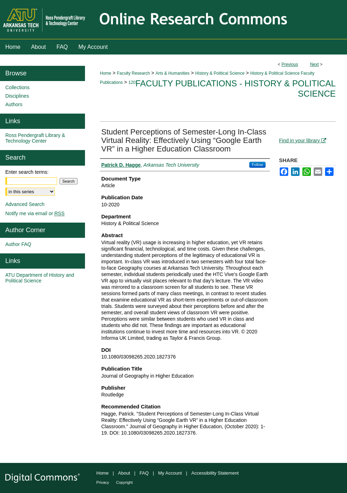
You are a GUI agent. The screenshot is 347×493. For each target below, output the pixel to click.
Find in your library (302, 140)
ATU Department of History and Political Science (39, 277)
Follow (257, 164)
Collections (17, 87)
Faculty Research (133, 73)
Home (105, 73)
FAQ (144, 473)
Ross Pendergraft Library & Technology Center (35, 138)
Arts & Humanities (172, 73)
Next (314, 64)
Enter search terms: (27, 172)
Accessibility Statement (215, 473)
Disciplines (17, 96)
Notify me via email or (34, 213)
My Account (170, 473)
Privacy (102, 482)
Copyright (124, 482)
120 (132, 82)
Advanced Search (25, 204)
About (124, 473)
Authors (13, 104)
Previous (289, 64)
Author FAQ (18, 244)
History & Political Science (219, 73)
